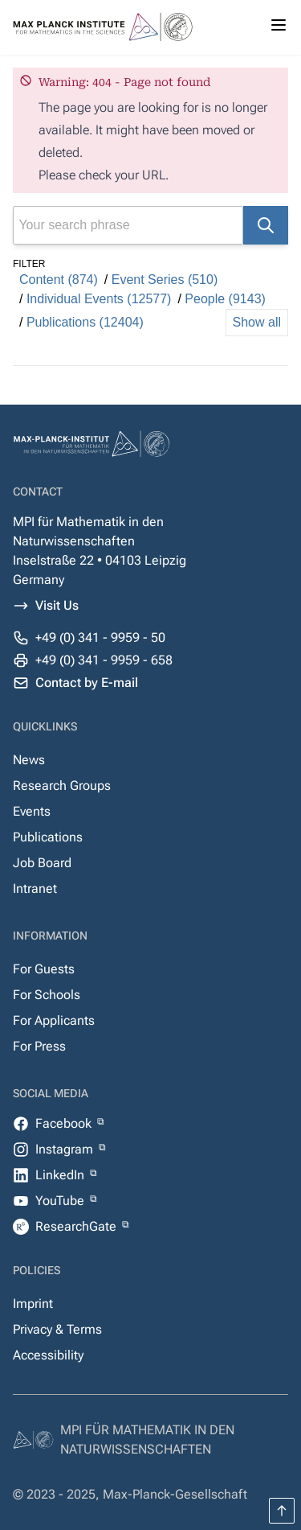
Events (32, 811)
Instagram (65, 1149)
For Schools (46, 994)
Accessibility (48, 1355)
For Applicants (54, 1020)
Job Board (42, 862)
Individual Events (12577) (99, 299)
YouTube (61, 1200)
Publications (48, 837)
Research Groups (62, 785)
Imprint (33, 1303)
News (29, 759)
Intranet (35, 888)
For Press (39, 1046)
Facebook (65, 1123)
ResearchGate (77, 1226)
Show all (257, 322)
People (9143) (225, 299)
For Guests (44, 969)
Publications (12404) (85, 322)
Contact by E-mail (86, 682)
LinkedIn (61, 1174)
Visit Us (57, 605)
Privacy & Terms (57, 1329)
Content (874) (58, 279)
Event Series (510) (165, 279)
